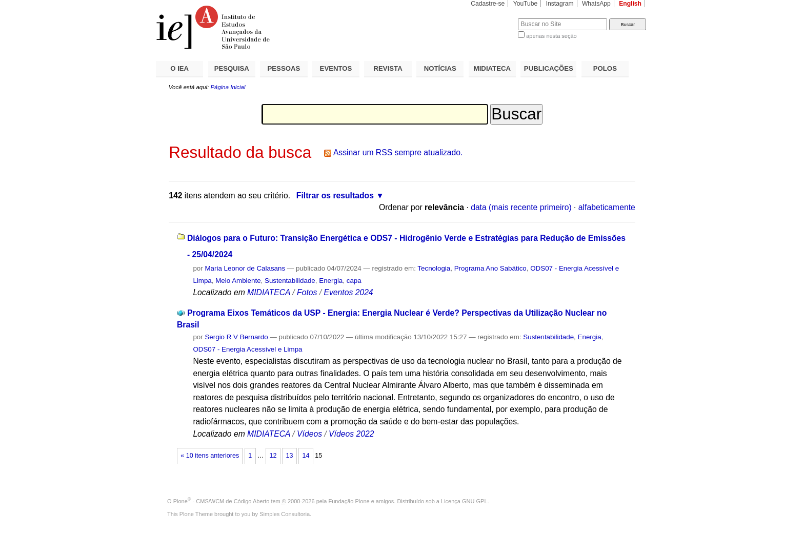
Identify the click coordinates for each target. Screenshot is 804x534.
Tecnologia (433, 268)
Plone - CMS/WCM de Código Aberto (221, 501)
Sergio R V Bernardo (236, 337)
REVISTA (388, 68)
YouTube (525, 3)
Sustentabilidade (290, 280)
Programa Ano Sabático (490, 268)
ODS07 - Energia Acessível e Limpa (247, 349)
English (630, 3)
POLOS (605, 68)
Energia (331, 280)
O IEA (179, 68)
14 (306, 455)
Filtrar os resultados (335, 195)
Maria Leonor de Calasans (245, 268)
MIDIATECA (492, 68)
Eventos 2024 (348, 292)
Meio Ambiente (237, 280)
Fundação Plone (349, 501)
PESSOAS (284, 68)
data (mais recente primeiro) (521, 207)
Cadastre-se (488, 3)
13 (289, 455)
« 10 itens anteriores (209, 455)
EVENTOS (336, 68)
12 (272, 455)
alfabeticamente (606, 207)
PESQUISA (231, 68)
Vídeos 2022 (351, 433)
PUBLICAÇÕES (548, 68)
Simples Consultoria (284, 514)
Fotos (307, 292)
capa (354, 280)
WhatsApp (596, 3)
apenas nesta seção (551, 36)
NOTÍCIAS (440, 68)
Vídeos (309, 433)
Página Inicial (227, 87)
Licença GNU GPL (464, 501)
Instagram (560, 3)
